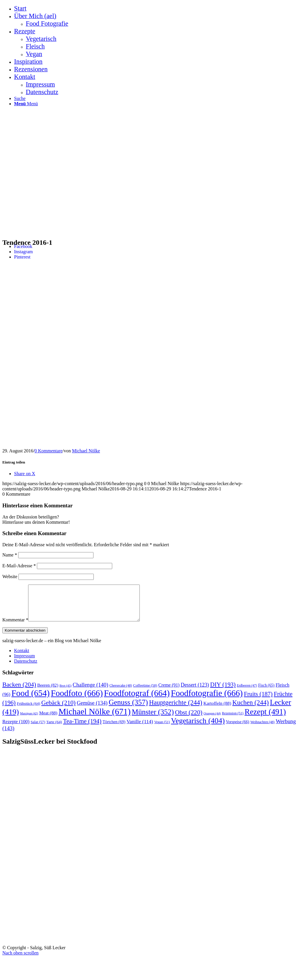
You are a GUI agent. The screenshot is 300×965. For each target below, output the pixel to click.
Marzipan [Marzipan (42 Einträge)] (29, 720)
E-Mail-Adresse (19, 565)
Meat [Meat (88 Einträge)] (48, 719)
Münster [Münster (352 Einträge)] (153, 719)
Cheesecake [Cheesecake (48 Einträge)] (120, 693)
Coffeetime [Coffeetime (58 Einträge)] (145, 692)
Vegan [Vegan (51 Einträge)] (162, 729)
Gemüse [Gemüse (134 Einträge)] (92, 710)
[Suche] (19, 98)
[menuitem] (156, 8)
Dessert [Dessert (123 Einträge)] (195, 692)
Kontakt (21, 657)
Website (9, 576)
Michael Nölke (86, 450)
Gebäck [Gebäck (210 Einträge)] (58, 709)
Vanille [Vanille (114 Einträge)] (140, 728)
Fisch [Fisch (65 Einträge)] (266, 692)
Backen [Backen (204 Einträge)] (19, 691)
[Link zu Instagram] (23, 251)
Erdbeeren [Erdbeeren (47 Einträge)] (247, 692)
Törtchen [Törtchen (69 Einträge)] (114, 728)
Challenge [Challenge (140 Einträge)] (90, 692)
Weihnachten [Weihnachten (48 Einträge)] (262, 729)
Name (9, 554)
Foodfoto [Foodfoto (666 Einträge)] (77, 700)
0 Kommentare (49, 450)
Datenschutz (25, 668)
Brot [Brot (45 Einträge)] (65, 692)
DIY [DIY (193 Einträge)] (223, 691)
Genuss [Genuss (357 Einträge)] (128, 709)
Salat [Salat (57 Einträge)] (37, 729)
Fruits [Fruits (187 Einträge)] (258, 701)
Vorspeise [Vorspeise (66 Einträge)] (237, 729)
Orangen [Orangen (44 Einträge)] (212, 720)
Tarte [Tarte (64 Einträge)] (54, 729)
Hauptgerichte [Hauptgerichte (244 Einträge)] (175, 709)
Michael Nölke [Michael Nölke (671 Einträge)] (95, 718)
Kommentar (15, 626)
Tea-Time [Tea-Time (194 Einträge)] (82, 728)
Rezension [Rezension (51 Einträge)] (232, 720)
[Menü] (26, 103)
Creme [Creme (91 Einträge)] (168, 692)
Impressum (24, 662)
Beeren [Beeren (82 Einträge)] (47, 692)
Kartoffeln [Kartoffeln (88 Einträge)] (217, 710)
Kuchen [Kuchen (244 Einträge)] (250, 709)
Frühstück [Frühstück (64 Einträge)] (28, 710)
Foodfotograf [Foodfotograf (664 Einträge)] (137, 700)
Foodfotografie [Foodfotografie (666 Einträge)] (207, 700)
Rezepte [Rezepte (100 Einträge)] (15, 728)
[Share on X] (24, 473)
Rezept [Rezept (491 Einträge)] (265, 718)
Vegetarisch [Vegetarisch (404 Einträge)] (198, 727)
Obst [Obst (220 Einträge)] (188, 719)
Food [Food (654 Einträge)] (30, 700)
